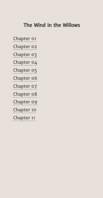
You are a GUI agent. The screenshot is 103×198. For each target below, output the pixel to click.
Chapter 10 (24, 109)
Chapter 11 (24, 117)
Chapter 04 (25, 62)
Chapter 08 (25, 94)
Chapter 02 (25, 46)
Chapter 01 (24, 38)
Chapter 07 (25, 86)
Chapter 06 (25, 78)
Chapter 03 (25, 54)
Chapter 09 (25, 102)
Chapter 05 (25, 70)
